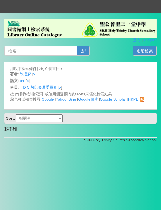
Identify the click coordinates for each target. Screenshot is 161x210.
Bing (72, 99)
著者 (14, 74)
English (150, 40)
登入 (136, 40)
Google (48, 99)
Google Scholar (113, 99)
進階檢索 (145, 50)
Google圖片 (88, 99)
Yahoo (61, 99)
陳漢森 (25, 74)
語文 (14, 80)
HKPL (133, 99)
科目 (14, 87)
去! (83, 50)
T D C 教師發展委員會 (38, 87)
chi (22, 80)
